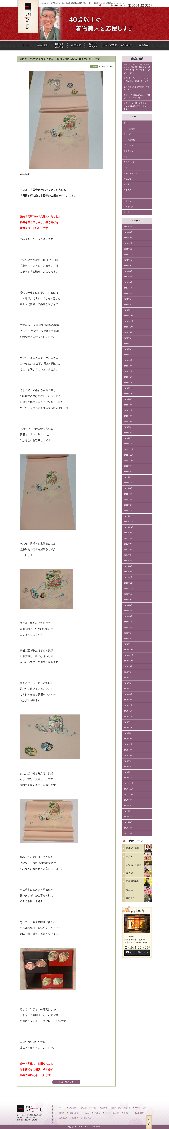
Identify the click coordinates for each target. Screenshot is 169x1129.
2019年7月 (128, 678)
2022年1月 (128, 511)
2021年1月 (128, 577)
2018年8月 (128, 739)
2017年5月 (128, 822)
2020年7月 (128, 611)
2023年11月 (129, 388)
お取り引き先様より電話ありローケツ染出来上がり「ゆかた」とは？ (137, 106)
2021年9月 (128, 533)
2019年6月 (128, 683)
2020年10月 (129, 594)
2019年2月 (128, 705)
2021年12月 (129, 516)
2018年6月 (128, 750)
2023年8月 (128, 405)
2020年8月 (128, 605)
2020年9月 (128, 600)
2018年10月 (129, 728)
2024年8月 (128, 338)
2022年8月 (128, 472)
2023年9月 (128, 399)
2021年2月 (128, 572)
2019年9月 (128, 666)
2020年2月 (128, 639)
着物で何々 (128, 151)
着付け (126, 123)
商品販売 (75, 1118)
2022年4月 (128, 494)
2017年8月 (128, 806)
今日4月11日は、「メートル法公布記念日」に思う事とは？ (137, 79)
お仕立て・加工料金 (88, 1108)
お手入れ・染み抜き (112, 1113)
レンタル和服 (129, 140)
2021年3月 (128, 566)
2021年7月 (128, 544)
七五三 (86, 1113)
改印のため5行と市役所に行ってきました (136, 88)
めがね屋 (127, 157)
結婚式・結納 (116, 1108)
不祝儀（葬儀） (74, 1113)
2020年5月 (128, 622)
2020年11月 (129, 589)
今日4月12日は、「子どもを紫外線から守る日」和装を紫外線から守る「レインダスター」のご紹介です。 (137, 69)
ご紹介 (126, 168)
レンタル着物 (129, 129)
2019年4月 (128, 694)
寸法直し (127, 184)
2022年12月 (129, 449)
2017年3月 (128, 833)
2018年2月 (128, 772)
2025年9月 (128, 266)
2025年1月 (128, 310)
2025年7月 (128, 277)
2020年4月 (128, 628)
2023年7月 (128, 410)
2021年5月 (128, 555)
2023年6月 (128, 416)
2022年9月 (128, 466)
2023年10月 (129, 394)
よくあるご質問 (138, 1113)
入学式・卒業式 (140, 1108)
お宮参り (97, 1113)
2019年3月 (128, 700)
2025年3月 (128, 299)
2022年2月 (128, 505)
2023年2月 (128, 438)
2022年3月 (128, 499)
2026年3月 (128, 232)
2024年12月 (129, 316)
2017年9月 (128, 800)
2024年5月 (128, 355)
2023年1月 (128, 444)
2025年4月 (128, 294)
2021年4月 (128, 561)
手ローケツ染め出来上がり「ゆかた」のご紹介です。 (137, 96)
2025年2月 (128, 305)
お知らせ (127, 201)
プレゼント (128, 145)
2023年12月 (129, 383)
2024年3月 (128, 366)
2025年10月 (129, 260)
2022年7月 (128, 477)
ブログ (126, 196)
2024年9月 (128, 332)
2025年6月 (128, 282)
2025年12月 (129, 249)
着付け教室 (128, 134)
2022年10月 (129, 460)
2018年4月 (128, 761)
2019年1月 (128, 711)
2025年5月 (128, 288)
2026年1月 (128, 243)
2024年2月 (128, 371)
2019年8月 (128, 672)
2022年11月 (129, 455)
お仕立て (127, 179)
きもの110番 (129, 162)
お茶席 (127, 1108)
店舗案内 (103, 1108)
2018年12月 (129, 717)
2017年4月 (128, 828)
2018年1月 (128, 778)
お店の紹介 (73, 1108)
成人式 (61, 1113)
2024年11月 (129, 321)
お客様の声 (128, 207)
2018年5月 (128, 755)
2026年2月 (128, 238)
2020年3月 (128, 633)
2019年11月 (129, 655)
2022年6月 (128, 483)
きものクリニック (131, 173)
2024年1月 (128, 377)
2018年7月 (128, 744)
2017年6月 (128, 817)
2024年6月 (128, 349)
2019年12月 (129, 650)
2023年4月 (128, 427)
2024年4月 (128, 360)
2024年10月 (129, 327)
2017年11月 (129, 789)
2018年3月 (128, 767)
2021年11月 (129, 522)
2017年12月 (129, 783)
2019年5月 (128, 689)
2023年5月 (128, 421)
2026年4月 (128, 227)
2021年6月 (128, 550)
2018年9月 (128, 733)
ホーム (61, 1108)
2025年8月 (128, 271)
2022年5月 (128, 488)
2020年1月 (128, 644)
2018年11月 (129, 722)
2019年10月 (129, 661)
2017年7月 (128, 811)
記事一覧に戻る (66, 1082)
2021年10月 (129, 527)
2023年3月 (128, 433)
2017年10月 (129, 794)
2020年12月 (129, 583)
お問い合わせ (87, 1118)
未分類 (126, 212)
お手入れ (127, 190)
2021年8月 (128, 538)
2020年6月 (128, 616)
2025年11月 (129, 255)
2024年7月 (128, 344)
